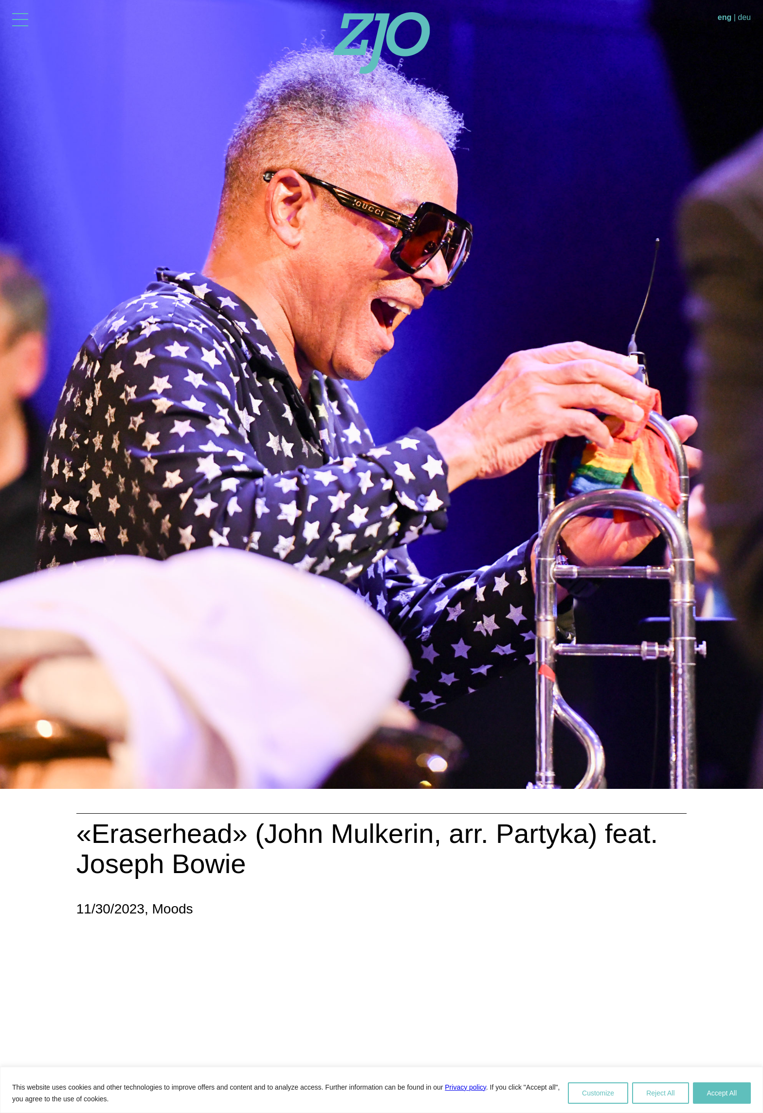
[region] (381, 1090)
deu (744, 17)
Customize (598, 1093)
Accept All (722, 1093)
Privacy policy (465, 1087)
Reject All (660, 1093)
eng (724, 17)
